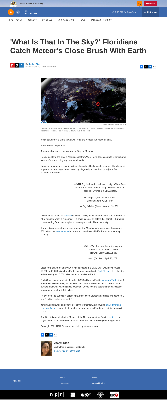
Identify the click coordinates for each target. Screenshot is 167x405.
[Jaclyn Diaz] (46, 354)
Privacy (95, 383)
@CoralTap (89, 252)
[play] (11, 17)
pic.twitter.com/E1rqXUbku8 (103, 258)
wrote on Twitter (110, 285)
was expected (63, 237)
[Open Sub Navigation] (24, 25)
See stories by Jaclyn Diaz (67, 356)
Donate (153, 6)
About (19, 25)
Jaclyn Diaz (34, 69)
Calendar (96, 25)
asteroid (68, 221)
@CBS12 (107, 196)
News (82, 25)
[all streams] (150, 18)
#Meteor (114, 255)
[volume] (18, 18)
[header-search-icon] (140, 6)
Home (10, 25)
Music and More (66, 25)
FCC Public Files (98, 389)
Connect (32, 25)
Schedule (47, 25)
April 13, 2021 (113, 212)
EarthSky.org (104, 276)
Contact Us (64, 389)
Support (107, 25)
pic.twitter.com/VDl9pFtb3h (100, 206)
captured (113, 322)
